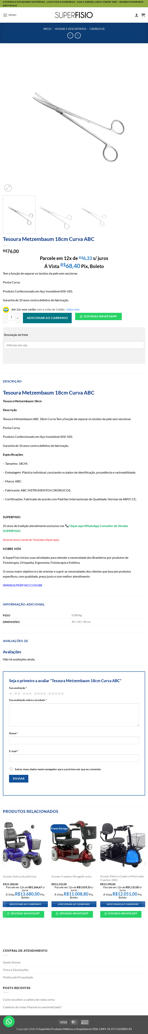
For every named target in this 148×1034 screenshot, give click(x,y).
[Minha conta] (137, 15)
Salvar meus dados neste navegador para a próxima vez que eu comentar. (58, 769)
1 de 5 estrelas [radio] (10, 693)
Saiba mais (72, 309)
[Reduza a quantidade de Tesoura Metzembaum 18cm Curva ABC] (5, 318)
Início (47, 28)
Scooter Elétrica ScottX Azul (19, 876)
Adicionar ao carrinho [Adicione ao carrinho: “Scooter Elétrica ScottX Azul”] (25, 904)
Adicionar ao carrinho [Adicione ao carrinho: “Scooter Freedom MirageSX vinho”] (74, 904)
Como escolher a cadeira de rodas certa (28, 999)
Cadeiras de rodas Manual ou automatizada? (32, 1007)
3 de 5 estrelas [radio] (26, 693)
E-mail (13, 751)
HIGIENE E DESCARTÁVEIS (70, 28)
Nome (13, 733)
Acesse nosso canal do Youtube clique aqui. (31, 539)
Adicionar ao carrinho (47, 318)
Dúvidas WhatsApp (25, 913)
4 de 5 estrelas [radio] (39, 693)
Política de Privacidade (18, 977)
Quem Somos (12, 962)
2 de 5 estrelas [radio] (16, 693)
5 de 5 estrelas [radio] (55, 693)
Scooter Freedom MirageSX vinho (71, 876)
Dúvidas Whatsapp (100, 316)
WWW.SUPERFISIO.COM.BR (22, 585)
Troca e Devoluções (16, 970)
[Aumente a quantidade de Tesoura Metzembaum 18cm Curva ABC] (17, 318)
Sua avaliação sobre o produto (28, 700)
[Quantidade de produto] (11, 317)
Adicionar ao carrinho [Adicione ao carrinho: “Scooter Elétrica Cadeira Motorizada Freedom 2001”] (123, 904)
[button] (9, 15)
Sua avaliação (18, 687)
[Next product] (70, 35)
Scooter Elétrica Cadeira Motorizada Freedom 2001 (122, 878)
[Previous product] (78, 35)
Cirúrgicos (97, 28)
